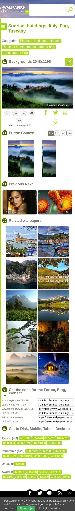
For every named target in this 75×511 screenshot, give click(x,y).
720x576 (37, 438)
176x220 (56, 471)
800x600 (49, 438)
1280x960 (9, 443)
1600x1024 (9, 455)
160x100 (8, 476)
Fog (25, 53)
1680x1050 (25, 455)
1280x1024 (23, 443)
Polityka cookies (49, 508)
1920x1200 (56, 455)
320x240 (31, 471)
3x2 (57, 133)
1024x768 (63, 438)
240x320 (43, 471)
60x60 (66, 476)
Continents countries (30, 47)
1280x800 (46, 451)
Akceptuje (26, 508)
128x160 (20, 476)
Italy (52, 47)
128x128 (32, 476)
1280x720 (32, 451)
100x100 (55, 476)
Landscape (10, 53)
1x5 (51, 133)
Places (25, 41)
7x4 (70, 133)
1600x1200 (54, 443)
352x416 (19, 471)
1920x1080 (40, 455)
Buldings (39, 41)
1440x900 (60, 451)
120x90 (44, 476)
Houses (54, 41)
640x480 (25, 438)
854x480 (20, 463)
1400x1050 (39, 443)
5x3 (63, 133)
